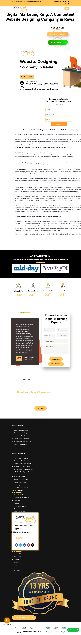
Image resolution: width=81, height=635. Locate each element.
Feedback (15, 562)
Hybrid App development (20, 488)
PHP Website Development (20, 458)
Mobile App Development (20, 476)
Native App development (20, 485)
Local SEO (16, 500)
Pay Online (16, 570)
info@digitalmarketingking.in (19, 532)
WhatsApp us (58, 42)
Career (14, 565)
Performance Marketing (19, 506)
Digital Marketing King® (57, 632)
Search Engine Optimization (20, 495)
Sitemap (15, 568)
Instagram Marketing (19, 511)
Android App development (20, 479)
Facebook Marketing (18, 509)
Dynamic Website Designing (21, 433)
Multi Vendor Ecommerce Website (22, 469)
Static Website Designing (20, 430)
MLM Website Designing (20, 447)
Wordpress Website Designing (21, 441)
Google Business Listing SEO (21, 497)
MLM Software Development (21, 466)
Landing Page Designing (19, 444)
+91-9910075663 (18, 1)
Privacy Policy (16, 556)
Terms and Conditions (19, 554)
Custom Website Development (21, 463)
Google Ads (16, 503)
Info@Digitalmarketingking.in (33, 1)
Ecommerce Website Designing (21, 436)
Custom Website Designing (20, 438)
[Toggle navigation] (67, 8)
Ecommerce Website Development (22, 461)
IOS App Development (19, 482)
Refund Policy (16, 559)
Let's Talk (40, 393)
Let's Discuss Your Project (24, 617)
